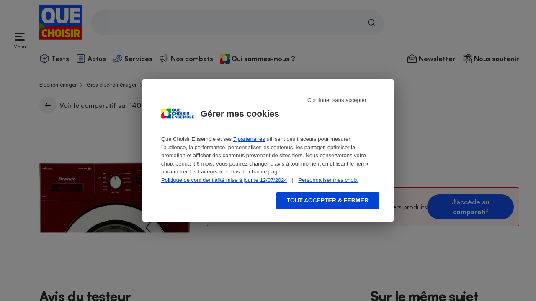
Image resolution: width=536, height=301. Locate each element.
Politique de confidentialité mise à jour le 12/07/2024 (224, 180)
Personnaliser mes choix (328, 180)
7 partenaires (249, 139)
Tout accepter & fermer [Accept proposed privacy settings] (327, 200)
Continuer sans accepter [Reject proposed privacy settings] (336, 100)
